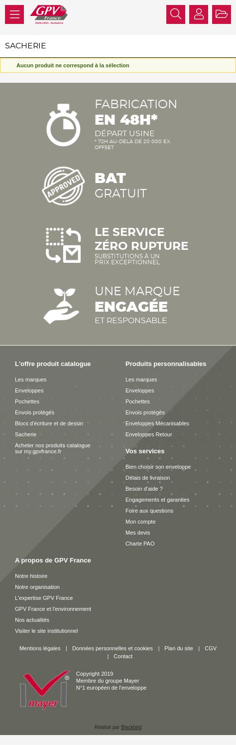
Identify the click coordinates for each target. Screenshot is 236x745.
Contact (123, 656)
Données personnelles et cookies (112, 648)
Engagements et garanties (157, 500)
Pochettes (27, 401)
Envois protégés (34, 412)
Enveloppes (29, 390)
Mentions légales (40, 648)
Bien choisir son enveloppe (158, 467)
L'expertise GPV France (44, 598)
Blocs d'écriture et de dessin (49, 423)
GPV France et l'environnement (53, 609)
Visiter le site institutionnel (46, 631)
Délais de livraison (147, 478)
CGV (211, 648)
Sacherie (25, 434)
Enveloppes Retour (148, 434)
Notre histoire (31, 576)
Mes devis (137, 533)
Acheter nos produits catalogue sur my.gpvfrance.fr (53, 448)
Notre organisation (37, 587)
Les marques (31, 379)
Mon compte (140, 522)
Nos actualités (32, 620)
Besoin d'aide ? (144, 489)
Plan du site (178, 648)
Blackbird (131, 727)
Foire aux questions (149, 511)
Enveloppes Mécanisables (157, 423)
